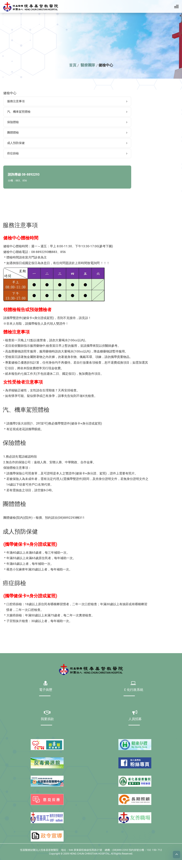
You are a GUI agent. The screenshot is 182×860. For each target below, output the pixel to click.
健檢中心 (105, 65)
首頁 (72, 65)
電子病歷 (45, 690)
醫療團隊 (88, 65)
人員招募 (135, 719)
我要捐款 (47, 719)
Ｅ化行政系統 (133, 690)
